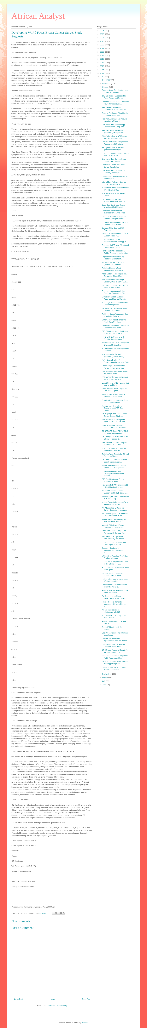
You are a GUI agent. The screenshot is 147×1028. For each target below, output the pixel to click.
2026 (102, 31)
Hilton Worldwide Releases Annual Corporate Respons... (114, 426)
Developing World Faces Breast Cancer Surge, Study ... (114, 415)
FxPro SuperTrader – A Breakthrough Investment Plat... (115, 361)
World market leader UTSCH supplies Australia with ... (113, 395)
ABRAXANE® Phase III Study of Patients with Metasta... (115, 378)
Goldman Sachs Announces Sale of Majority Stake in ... (115, 315)
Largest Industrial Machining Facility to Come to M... (113, 258)
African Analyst (38, 15)
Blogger (85, 1022)
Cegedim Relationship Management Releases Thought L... (112, 550)
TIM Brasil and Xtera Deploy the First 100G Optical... (114, 390)
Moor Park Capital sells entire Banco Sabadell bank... (113, 166)
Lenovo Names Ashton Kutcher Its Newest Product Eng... (115, 103)
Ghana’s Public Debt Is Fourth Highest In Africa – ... (114, 668)
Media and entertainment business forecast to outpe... (114, 212)
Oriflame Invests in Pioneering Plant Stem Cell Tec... (114, 321)
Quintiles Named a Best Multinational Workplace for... (114, 269)
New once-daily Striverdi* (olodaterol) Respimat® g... (114, 355)
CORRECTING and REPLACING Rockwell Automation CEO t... (115, 432)
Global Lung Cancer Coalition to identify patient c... (114, 177)
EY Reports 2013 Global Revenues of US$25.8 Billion (114, 597)
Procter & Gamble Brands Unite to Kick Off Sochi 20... (115, 154)
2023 (102, 41)
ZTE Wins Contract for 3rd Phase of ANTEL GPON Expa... (115, 332)
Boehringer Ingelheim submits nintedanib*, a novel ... (114, 449)
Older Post (86, 999)
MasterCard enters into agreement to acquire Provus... (115, 640)
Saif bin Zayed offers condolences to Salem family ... (115, 497)
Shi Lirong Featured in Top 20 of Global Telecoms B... (114, 438)
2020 (102, 52)
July (104, 681)
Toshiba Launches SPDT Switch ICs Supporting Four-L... (114, 662)
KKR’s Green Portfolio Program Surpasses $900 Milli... (114, 443)
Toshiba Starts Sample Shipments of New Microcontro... (115, 91)
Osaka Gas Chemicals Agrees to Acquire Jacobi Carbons (115, 143)
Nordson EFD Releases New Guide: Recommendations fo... (115, 252)
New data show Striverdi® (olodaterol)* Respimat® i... (114, 131)
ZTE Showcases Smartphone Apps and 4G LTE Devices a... (115, 420)
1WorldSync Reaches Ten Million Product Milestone (115, 557)
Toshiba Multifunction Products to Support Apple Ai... (115, 235)
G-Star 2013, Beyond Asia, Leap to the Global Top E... (115, 563)
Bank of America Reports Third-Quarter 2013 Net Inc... (114, 309)
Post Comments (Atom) (57, 1005)
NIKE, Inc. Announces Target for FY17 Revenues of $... (114, 657)
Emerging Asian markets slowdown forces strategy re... (115, 240)
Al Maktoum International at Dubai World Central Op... (115, 189)
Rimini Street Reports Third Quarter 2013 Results (113, 263)
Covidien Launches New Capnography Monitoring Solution (113, 473)
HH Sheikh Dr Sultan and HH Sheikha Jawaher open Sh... (114, 338)
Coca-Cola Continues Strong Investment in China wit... (113, 206)
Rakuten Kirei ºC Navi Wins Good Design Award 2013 (115, 246)
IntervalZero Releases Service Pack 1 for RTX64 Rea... (114, 183)
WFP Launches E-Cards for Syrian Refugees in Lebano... (114, 509)
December (106, 80)
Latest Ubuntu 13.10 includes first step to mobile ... (115, 384)
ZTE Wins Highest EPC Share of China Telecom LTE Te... (115, 515)
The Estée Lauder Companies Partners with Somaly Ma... (114, 532)
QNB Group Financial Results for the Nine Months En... (115, 651)
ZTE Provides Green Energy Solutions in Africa (113, 480)
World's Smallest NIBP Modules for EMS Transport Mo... (114, 137)
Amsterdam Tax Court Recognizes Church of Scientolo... (115, 344)
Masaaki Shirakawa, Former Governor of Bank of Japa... (114, 526)
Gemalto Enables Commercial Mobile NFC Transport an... (114, 466)
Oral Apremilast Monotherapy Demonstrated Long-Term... (114, 126)
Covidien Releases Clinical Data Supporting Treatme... (114, 401)
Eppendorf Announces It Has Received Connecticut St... (113, 292)
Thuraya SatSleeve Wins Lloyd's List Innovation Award (115, 114)
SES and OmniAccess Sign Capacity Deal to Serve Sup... (115, 281)
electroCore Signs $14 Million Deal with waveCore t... (113, 645)
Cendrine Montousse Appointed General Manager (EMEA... (114, 217)
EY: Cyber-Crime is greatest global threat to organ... (113, 148)
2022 (102, 45)
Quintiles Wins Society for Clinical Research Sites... (115, 455)
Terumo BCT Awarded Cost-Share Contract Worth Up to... (115, 326)
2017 (102, 63)
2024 (102, 38)
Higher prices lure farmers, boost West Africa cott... (115, 580)
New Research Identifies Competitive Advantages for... (114, 108)
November (106, 83)
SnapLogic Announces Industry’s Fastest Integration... (115, 304)
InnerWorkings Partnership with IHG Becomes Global (114, 520)
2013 (102, 77)
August (105, 677)
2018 (102, 59)
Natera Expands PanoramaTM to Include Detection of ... (115, 503)
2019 (102, 55)
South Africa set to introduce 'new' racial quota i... (115, 568)
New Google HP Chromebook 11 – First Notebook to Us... (115, 486)
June (104, 685)
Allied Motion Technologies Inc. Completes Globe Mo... (114, 275)
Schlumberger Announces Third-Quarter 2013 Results (115, 223)
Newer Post (18, 999)
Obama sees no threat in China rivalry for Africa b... (114, 586)
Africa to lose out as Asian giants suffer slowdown (115, 591)
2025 (102, 34)
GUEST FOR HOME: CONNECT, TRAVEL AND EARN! (115, 286)
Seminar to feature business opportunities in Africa (113, 574)
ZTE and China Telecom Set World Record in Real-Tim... (114, 200)
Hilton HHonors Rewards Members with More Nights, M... (114, 604)
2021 (102, 48)
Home (52, 999)
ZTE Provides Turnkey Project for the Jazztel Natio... (115, 372)
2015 (102, 70)
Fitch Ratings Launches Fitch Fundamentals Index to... (113, 367)
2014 (102, 73)
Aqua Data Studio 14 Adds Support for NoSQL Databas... (115, 492)
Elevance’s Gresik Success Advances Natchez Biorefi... (114, 298)
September (107, 674)
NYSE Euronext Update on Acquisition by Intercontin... (113, 537)
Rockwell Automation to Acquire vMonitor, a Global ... (114, 120)
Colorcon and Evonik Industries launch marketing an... (114, 461)
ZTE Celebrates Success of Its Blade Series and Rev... (114, 97)
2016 (102, 66)
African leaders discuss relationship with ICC (111, 611)
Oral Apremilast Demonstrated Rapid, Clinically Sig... (114, 160)
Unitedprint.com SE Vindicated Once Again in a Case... (114, 543)
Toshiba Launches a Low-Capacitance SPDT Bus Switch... (112, 408)
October (105, 87)
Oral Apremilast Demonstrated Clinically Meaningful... (114, 171)
